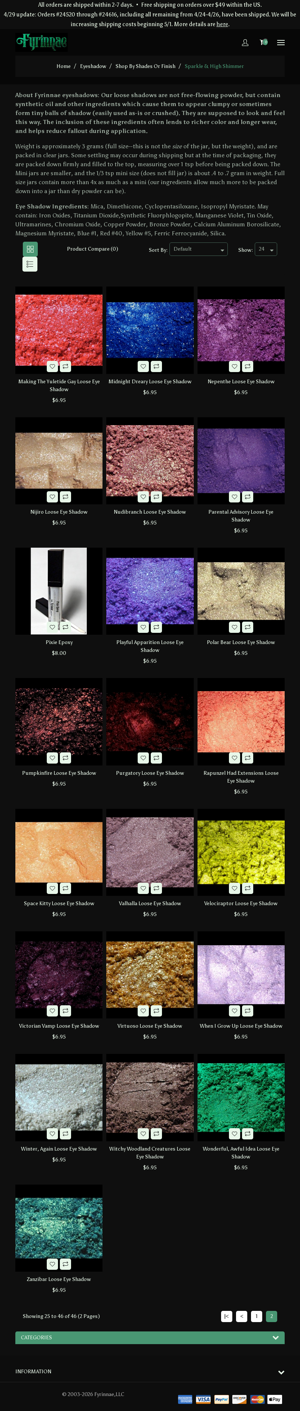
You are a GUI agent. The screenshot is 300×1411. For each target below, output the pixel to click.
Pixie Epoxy (59, 642)
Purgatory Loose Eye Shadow (150, 773)
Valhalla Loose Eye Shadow (150, 903)
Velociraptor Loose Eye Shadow (241, 903)
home (63, 66)
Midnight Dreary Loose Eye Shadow (150, 381)
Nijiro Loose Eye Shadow (59, 512)
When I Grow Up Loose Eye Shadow (241, 1026)
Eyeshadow (93, 66)
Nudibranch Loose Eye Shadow (150, 512)
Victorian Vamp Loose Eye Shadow (59, 1026)
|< (226, 1316)
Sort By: (158, 250)
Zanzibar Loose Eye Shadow (59, 1279)
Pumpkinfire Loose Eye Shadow (59, 773)
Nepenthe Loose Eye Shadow (241, 381)
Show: (245, 250)
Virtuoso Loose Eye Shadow (149, 1026)
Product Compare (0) (92, 249)
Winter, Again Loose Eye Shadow (59, 1149)
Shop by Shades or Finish (145, 66)
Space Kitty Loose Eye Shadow (59, 903)
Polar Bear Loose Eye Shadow (241, 642)
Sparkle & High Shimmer (214, 66)
